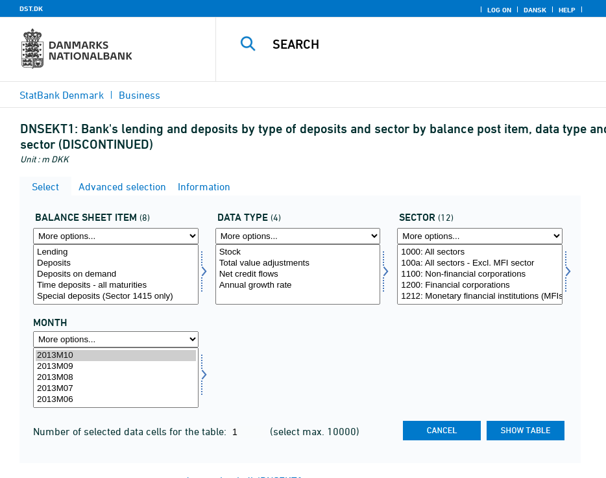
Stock (298, 252)
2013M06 (116, 399)
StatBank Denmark (61, 95)
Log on (499, 9)
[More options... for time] (116, 339)
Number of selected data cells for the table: (131, 431)
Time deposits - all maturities (116, 285)
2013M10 (116, 355)
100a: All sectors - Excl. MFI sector (480, 263)
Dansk (535, 9)
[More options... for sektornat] (480, 236)
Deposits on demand (116, 274)
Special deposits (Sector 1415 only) (116, 296)
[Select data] (298, 274)
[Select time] (116, 377)
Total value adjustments (298, 263)
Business (139, 95)
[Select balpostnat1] (116, 274)
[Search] (421, 44)
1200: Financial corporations (480, 285)
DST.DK (31, 8)
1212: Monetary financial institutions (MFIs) (480, 296)
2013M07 (116, 388)
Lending (116, 252)
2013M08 (116, 377)
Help (567, 9)
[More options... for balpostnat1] (116, 236)
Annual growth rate (298, 285)
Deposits (116, 263)
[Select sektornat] (480, 274)
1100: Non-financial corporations (480, 274)
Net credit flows (298, 274)
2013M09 (116, 366)
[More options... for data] (298, 236)
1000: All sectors (480, 252)
